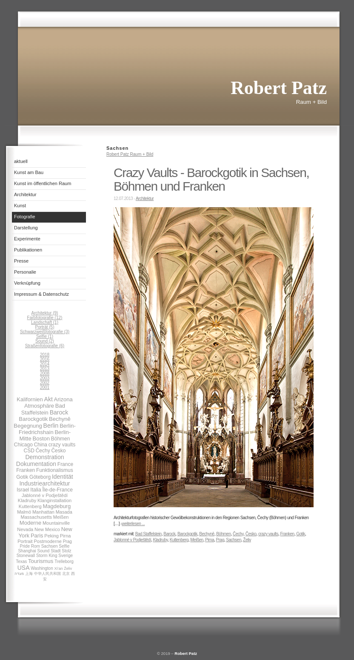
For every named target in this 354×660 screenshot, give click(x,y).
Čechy (43, 451)
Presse (21, 260)
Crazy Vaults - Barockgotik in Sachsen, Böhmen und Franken (211, 179)
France (65, 464)
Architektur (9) (44, 313)
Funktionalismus (54, 470)
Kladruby (27, 500)
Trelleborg (64, 561)
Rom (35, 546)
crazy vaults (62, 445)
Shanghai (27, 551)
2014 (44, 364)
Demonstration (44, 457)
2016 (44, 359)
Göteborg (40, 477)
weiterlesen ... (133, 523)
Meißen (61, 517)
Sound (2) (44, 341)
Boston (40, 438)
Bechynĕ (60, 419)
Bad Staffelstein (43, 409)
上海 (29, 573)
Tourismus (40, 561)
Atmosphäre (39, 406)
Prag (67, 541)
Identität (62, 476)
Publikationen (28, 249)
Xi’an (58, 568)
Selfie (64, 546)
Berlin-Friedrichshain (47, 429)
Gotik (22, 477)
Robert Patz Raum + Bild (129, 154)
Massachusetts (36, 517)
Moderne (30, 523)
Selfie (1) (44, 336)
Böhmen (60, 439)
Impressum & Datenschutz (41, 294)
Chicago (23, 445)
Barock (59, 412)
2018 (44, 354)
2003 (44, 378)
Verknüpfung (27, 283)
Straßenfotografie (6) (44, 345)
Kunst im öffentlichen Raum (42, 183)
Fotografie (24, 216)
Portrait (24, 541)
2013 (44, 368)
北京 (66, 573)
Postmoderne (47, 541)
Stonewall (26, 555)
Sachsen (49, 546)
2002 (44, 382)
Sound (43, 551)
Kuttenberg (30, 506)
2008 (44, 373)
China (40, 445)
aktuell (21, 161)
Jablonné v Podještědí (45, 495)
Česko (58, 451)
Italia (35, 490)
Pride (25, 546)
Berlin (51, 425)
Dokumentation (36, 463)
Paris (37, 535)
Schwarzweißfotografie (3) (44, 331)
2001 (44, 387)
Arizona (63, 399)
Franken (25, 470)
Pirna (65, 535)
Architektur (25, 194)
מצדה (19, 573)
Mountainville (56, 523)
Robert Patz (185, 653)
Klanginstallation (54, 500)
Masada (64, 511)
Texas (21, 561)
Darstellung (26, 227)
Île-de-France (57, 490)
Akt (48, 399)
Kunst (20, 205)
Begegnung (28, 426)
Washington (42, 568)
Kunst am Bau (28, 172)
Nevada (25, 529)
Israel (23, 490)
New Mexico (47, 529)
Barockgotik (33, 419)
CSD (29, 451)
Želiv (68, 568)
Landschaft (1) (44, 322)
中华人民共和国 (47, 573)
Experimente (27, 238)
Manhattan (43, 511)
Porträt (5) (44, 327)
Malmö (24, 511)
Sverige (65, 555)
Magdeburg (57, 506)
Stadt (55, 551)
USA (23, 567)
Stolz (66, 551)
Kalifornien (30, 399)
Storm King (46, 555)
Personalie (25, 271)
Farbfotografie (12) (45, 317)
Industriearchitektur (44, 483)
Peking (51, 535)
